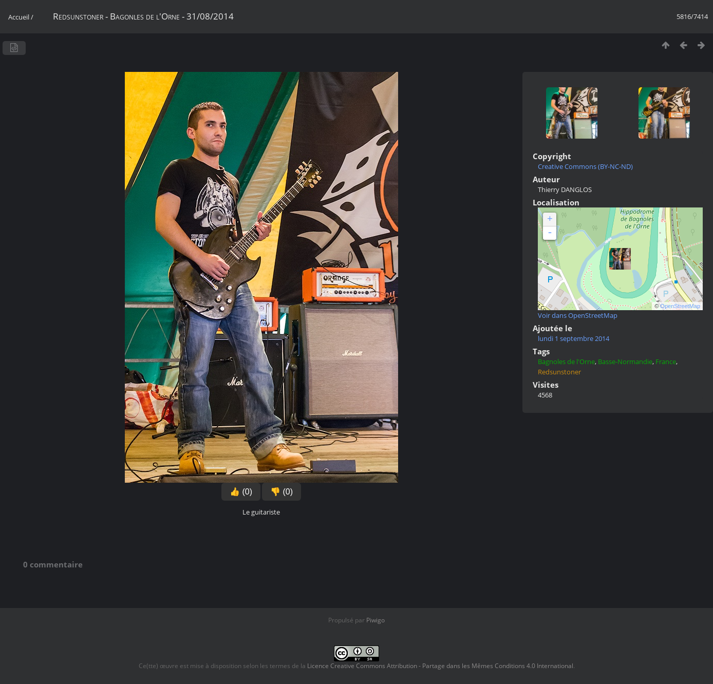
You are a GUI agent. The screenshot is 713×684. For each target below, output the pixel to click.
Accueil (18, 17)
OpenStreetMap (680, 306)
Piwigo (375, 620)
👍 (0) (241, 491)
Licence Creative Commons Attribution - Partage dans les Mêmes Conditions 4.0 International (440, 665)
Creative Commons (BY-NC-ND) (585, 166)
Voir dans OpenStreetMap (577, 315)
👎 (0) (281, 491)
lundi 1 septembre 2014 (573, 338)
